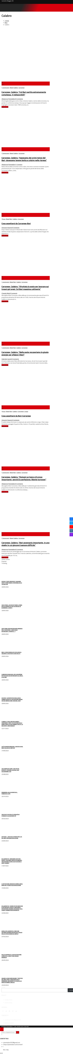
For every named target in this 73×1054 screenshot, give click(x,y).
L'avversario (5, 88)
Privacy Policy (8, 1000)
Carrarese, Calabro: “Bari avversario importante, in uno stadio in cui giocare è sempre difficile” (25, 544)
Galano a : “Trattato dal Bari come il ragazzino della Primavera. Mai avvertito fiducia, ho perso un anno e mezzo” (12, 980)
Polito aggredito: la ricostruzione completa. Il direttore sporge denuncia (11, 956)
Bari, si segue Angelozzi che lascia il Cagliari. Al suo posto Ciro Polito (11, 652)
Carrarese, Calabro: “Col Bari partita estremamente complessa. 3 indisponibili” (24, 93)
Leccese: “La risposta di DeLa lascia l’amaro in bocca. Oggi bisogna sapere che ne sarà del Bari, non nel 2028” (12, 699)
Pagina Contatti (9, 1023)
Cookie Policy (8, 1002)
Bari (11, 219)
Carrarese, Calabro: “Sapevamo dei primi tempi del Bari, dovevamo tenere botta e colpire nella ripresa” (24, 159)
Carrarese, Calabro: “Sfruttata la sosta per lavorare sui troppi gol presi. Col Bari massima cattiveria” (25, 288)
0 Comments (19, 99)
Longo (26, 411)
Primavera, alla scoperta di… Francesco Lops (10, 793)
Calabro (15, 88)
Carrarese (21, 88)
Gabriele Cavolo (6, 359)
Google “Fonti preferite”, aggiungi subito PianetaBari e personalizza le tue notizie (12, 583)
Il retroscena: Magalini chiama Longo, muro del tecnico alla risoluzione (12, 884)
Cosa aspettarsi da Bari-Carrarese (16, 415)
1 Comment (18, 164)
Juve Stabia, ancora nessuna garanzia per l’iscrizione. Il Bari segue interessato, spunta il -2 (12, 630)
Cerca (3, 987)
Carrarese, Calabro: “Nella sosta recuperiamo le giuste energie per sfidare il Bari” (25, 353)
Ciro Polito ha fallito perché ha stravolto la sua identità (10, 815)
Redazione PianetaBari (8, 99)
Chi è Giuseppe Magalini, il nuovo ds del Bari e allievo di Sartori (12, 747)
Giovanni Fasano (7, 228)
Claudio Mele (6, 293)
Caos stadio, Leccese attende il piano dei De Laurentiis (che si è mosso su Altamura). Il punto (12, 606)
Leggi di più (5, 107)
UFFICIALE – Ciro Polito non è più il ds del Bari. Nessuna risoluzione (12, 837)
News (11, 88)
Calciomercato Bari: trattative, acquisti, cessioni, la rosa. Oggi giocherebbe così (10, 770)
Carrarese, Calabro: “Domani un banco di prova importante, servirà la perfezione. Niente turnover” (24, 478)
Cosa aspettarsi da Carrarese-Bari (16, 223)
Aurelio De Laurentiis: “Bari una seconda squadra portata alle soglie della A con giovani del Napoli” (12, 932)
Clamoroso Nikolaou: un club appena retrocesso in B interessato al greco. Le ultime (12, 676)
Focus (3, 219)
